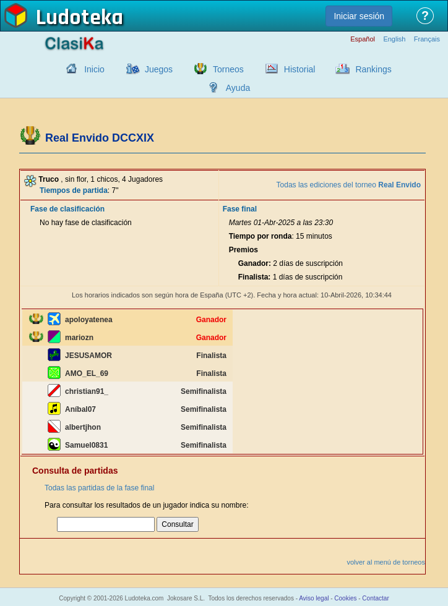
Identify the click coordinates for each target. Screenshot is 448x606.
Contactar (375, 598)
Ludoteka (79, 18)
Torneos (228, 69)
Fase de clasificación (67, 209)
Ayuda (238, 88)
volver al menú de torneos (386, 562)
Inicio (94, 69)
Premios (243, 249)
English (394, 39)
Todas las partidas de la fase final (99, 488)
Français (427, 39)
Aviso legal (314, 598)
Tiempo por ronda (260, 236)
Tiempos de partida (74, 190)
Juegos (159, 69)
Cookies (345, 598)
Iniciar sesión (359, 16)
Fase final (240, 209)
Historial (300, 69)
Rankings (373, 69)
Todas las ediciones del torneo (349, 185)
